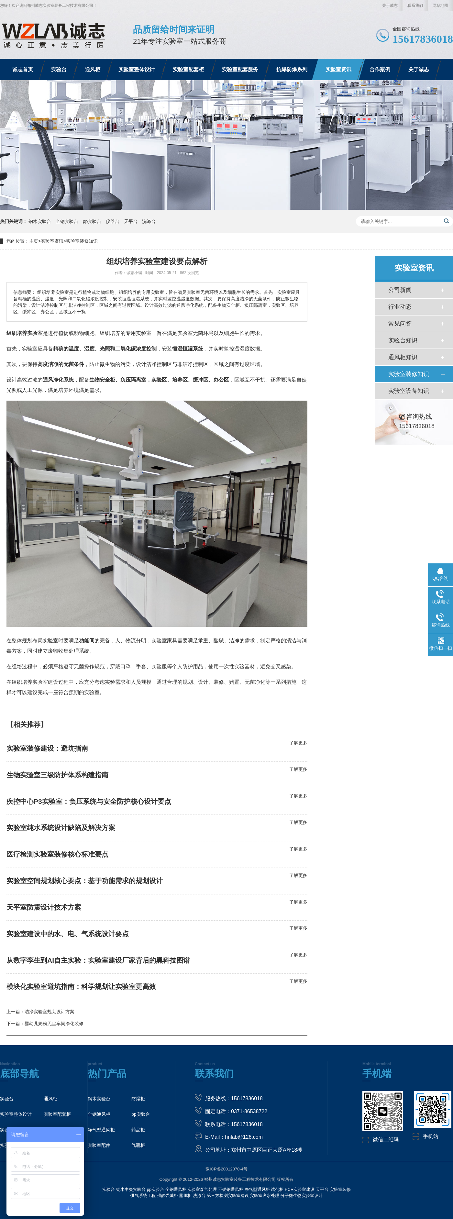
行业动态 (400, 307)
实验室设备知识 (408, 391)
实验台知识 (402, 340)
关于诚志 (390, 5)
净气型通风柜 (101, 1129)
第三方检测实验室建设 (228, 1195)
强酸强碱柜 (167, 1195)
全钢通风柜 (99, 1114)
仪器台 (113, 221)
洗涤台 (149, 221)
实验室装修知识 (82, 241)
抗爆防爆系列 (291, 69)
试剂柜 (277, 1189)
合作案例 (380, 69)
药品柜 (138, 1129)
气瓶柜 (138, 1145)
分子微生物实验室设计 (302, 1195)
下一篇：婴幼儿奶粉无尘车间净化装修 (44, 1023)
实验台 (59, 69)
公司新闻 (400, 290)
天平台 (131, 221)
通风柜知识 (402, 357)
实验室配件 (99, 1145)
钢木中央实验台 (131, 1189)
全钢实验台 (68, 221)
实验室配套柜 (188, 69)
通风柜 (92, 69)
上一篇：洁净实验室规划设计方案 (40, 1011)
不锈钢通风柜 (230, 1189)
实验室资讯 (338, 69)
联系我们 (415, 5)
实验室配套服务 (240, 69)
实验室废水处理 (264, 1195)
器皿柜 (185, 1195)
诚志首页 (22, 69)
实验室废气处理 (202, 1189)
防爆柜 (138, 1098)
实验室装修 (340, 1189)
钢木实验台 (40, 221)
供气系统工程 (143, 1195)
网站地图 (440, 5)
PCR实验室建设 (300, 1189)
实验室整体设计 (136, 69)
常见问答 (400, 323)
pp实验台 (93, 221)
